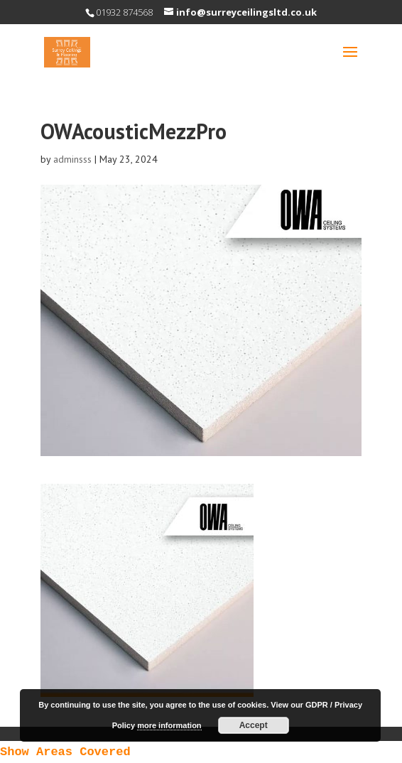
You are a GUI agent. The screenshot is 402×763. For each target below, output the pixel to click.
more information (169, 725)
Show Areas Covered (65, 752)
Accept (253, 725)
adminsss (72, 159)
